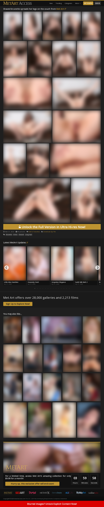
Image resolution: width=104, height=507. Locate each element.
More (78, 3)
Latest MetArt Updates (15, 242)
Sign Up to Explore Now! (18, 304)
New (51, 3)
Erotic (15, 235)
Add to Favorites (34, 232)
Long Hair (28, 235)
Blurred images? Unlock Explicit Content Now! (52, 503)
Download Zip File (49, 232)
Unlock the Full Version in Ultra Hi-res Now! (52, 227)
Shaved (21, 235)
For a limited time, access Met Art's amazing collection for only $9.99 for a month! (38, 477)
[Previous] (6, 267)
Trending (59, 3)
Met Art (61, 9)
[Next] (97, 267)
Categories (68, 3)
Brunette (9, 235)
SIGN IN (97, 3)
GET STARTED (88, 3)
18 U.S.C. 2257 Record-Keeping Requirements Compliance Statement (46, 499)
